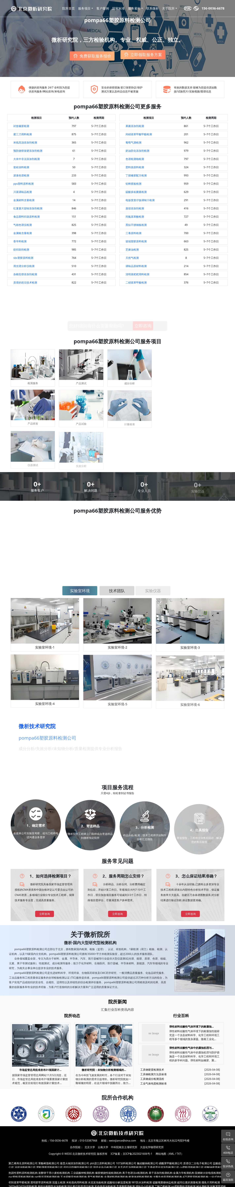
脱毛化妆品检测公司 (105, 1167)
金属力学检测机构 (183, 1173)
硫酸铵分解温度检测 (119, 1182)
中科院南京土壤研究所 (124, 1147)
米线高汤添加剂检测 (25, 142)
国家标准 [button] (118, 8)
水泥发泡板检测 (97, 1182)
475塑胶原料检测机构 (195, 1177)
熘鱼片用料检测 (210, 1182)
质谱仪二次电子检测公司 (197, 1163)
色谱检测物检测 (135, 159)
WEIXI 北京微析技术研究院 (80, 1154)
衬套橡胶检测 (21, 126)
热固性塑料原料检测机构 (23, 1173)
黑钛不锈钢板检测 (136, 225)
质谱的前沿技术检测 (25, 282)
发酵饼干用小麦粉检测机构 (54, 1173)
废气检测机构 (95, 1177)
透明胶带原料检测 (40, 1182)
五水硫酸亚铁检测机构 (73, 1177)
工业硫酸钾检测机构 (82, 1173)
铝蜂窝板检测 (133, 183)
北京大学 (89, 1147)
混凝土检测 (58, 1182)
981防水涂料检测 (142, 1182)
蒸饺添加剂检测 (135, 208)
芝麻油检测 (132, 249)
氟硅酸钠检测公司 (147, 1163)
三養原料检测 (133, 233)
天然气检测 (132, 258)
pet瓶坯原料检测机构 (47, 1177)
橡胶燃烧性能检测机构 (108, 1173)
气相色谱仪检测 (22, 225)
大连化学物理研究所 (152, 1147)
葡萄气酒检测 (133, 142)
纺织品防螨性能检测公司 (78, 1167)
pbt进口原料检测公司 (102, 1163)
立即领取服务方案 (146, 55)
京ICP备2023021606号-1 (137, 1154)
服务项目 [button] (84, 8)
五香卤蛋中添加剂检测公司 (163, 1167)
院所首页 (68, 8)
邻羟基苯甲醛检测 (19, 1182)
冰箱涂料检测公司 (25, 1167)
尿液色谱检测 (21, 175)
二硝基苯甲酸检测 (136, 282)
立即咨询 (44, 914)
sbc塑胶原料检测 (23, 258)
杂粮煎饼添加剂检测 (25, 274)
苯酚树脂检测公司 (48, 1163)
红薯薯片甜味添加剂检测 (27, 208)
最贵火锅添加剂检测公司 (74, 1163)
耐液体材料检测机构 (140, 1177)
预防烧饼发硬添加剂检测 (27, 151)
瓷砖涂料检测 (21, 167)
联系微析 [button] (152, 8)
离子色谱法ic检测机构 (135, 1173)
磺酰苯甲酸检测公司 (171, 1163)
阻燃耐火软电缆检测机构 (209, 1173)
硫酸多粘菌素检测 (136, 192)
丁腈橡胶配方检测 (136, 175)
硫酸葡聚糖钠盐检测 (164, 1182)
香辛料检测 (20, 241)
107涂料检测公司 (126, 1163)
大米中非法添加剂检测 (26, 159)
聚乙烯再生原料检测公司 (23, 1163)
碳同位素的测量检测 (189, 1182)
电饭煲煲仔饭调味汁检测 (140, 200)
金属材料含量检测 (23, 200)
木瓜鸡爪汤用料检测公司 (132, 1167)
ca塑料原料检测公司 (192, 1167)
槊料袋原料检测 (135, 167)
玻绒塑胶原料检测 (136, 241)
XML (171, 1154)
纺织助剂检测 (21, 249)
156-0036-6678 (212, 8)
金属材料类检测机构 (116, 1177)
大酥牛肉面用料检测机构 (167, 1177)
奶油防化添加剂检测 (137, 151)
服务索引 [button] (134, 8)
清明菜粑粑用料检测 (137, 274)
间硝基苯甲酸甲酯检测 (139, 134)
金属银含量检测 (22, 233)
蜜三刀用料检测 (22, 134)
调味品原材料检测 (136, 266)
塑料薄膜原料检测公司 (49, 1167)
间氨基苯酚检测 (135, 216)
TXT (179, 1154)
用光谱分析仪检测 (23, 266)
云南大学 (103, 1147)
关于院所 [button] (168, 8)
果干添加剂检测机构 (160, 1173)
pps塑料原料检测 (23, 183)
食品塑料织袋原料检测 (26, 216)
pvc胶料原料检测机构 (21, 1177)
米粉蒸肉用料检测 (76, 1182)
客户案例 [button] (102, 8)
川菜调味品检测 (22, 192)
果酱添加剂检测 (135, 126)
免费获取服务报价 (95, 55)
